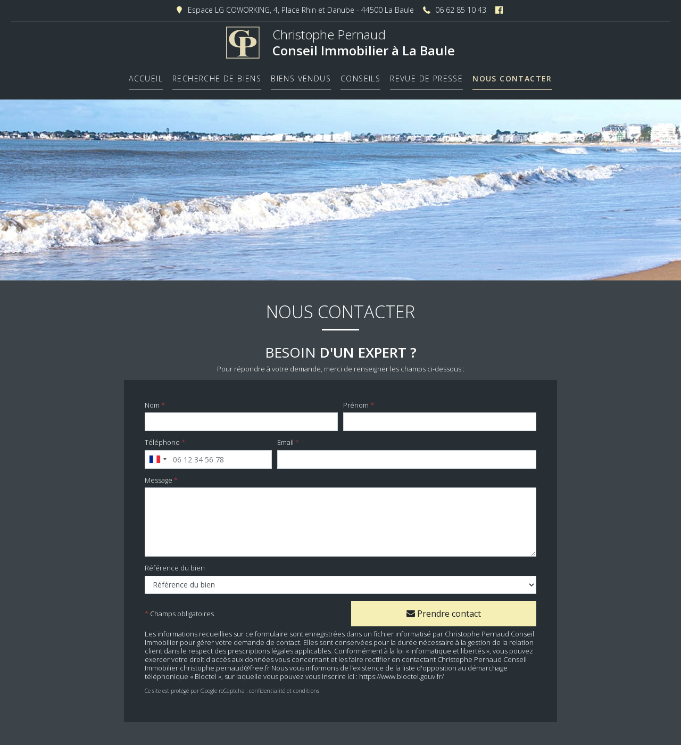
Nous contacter (512, 75)
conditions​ (306, 686)
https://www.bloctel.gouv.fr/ (401, 672)
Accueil (146, 75)
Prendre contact (443, 609)
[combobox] (157, 454)
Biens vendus (301, 75)
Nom (152, 400)
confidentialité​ (267, 686)
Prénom (356, 400)
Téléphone (162, 438)
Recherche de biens (216, 75)
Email (285, 438)
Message (158, 475)
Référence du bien (175, 563)
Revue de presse (426, 75)
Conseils (360, 75)
